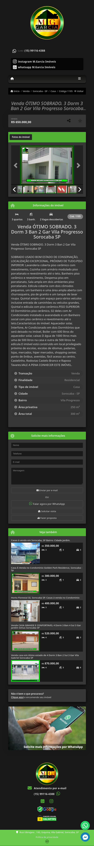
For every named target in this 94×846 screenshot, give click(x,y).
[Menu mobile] (12, 79)
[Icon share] (34, 61)
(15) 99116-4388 (35, 50)
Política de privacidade (47, 837)
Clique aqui (17, 697)
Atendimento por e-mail (47, 788)
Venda (26, 91)
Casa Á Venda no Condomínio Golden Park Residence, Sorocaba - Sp (46, 569)
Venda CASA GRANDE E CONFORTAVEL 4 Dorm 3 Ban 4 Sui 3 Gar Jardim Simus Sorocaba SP (46, 626)
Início (15, 91)
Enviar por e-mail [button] (47, 490)
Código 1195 (66, 91)
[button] (16, 165)
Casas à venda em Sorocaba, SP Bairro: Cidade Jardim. (40, 540)
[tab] (21, 137)
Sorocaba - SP (40, 91)
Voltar (78, 91)
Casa (53, 91)
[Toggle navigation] (79, 79)
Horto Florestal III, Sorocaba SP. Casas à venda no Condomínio (45, 597)
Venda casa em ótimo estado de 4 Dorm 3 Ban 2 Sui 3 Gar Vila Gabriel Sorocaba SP (45, 656)
